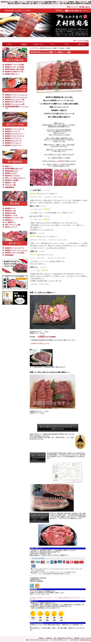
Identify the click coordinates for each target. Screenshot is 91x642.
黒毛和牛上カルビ (11, 173)
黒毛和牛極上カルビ (11, 171)
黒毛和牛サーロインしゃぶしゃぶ (16, 95)
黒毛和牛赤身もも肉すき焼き (14, 69)
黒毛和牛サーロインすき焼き (14, 65)
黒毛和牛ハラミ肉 (11, 215)
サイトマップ (73, 7)
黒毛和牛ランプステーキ (13, 138)
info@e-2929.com (85, 640)
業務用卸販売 (9, 187)
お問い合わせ (85, 7)
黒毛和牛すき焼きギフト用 (14, 71)
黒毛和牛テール (10, 208)
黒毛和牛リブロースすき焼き (14, 67)
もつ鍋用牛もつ (10, 222)
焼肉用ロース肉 (10, 183)
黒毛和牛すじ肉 (10, 211)
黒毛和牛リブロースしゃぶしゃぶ (16, 97)
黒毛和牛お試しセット (12, 74)
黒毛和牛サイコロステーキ (14, 134)
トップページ (34, 48)
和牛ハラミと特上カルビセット (15, 178)
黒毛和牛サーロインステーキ (14, 129)
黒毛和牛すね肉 (10, 213)
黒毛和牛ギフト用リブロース (14, 102)
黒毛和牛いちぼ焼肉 (11, 180)
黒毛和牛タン (9, 220)
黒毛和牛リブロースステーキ (14, 136)
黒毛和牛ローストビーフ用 (14, 218)
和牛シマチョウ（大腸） (13, 225)
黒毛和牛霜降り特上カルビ (14, 168)
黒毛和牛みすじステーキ (13, 141)
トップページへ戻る (82, 41)
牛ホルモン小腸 (10, 185)
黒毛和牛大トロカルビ (12, 176)
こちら (55, 555)
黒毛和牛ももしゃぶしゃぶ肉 (14, 99)
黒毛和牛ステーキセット (13, 143)
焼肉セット (9, 166)
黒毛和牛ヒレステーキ (12, 131)
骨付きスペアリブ (11, 227)
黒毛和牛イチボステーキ (13, 145)
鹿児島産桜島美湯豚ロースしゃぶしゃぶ (17, 107)
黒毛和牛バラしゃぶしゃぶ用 (14, 104)
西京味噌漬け (9, 255)
